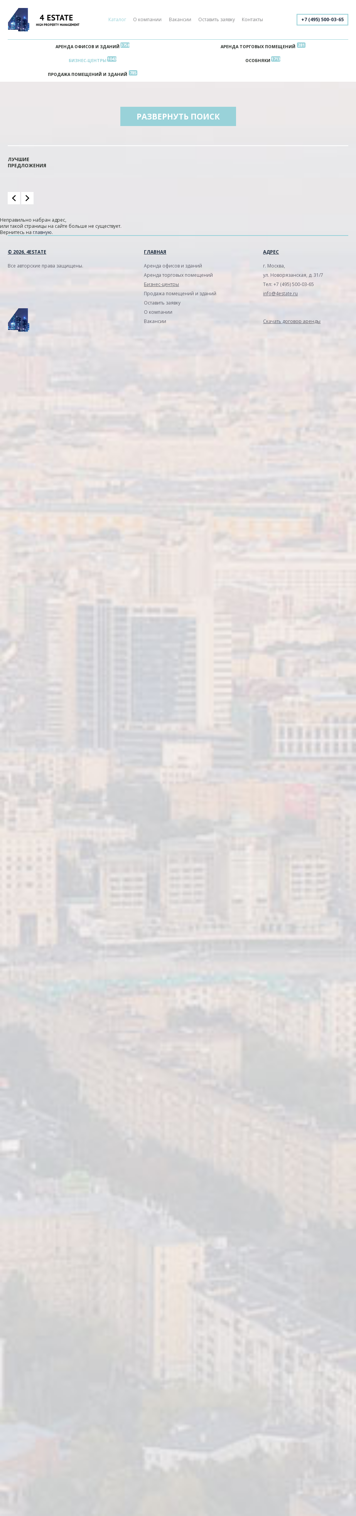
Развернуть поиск (178, 116)
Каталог (117, 19)
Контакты (252, 19)
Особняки (257, 60)
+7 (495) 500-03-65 (322, 19)
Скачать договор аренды (292, 321)
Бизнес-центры (87, 60)
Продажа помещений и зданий (87, 74)
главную (42, 232)
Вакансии (180, 19)
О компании (147, 19)
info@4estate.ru (280, 293)
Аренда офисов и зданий (88, 46)
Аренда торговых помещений (258, 46)
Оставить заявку (216, 19)
